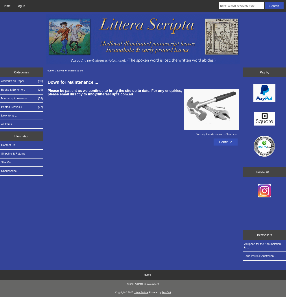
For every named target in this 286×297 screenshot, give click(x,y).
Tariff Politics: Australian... (260, 256)
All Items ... (8, 124)
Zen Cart (166, 292)
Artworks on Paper (22, 81)
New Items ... (9, 115)
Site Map (6, 162)
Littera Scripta (141, 292)
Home (6, 6)
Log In (21, 6)
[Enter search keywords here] (241, 5)
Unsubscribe (9, 171)
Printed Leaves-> (22, 107)
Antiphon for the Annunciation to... (262, 245)
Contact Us (8, 145)
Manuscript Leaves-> (22, 98)
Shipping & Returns (13, 153)
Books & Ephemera (22, 89)
